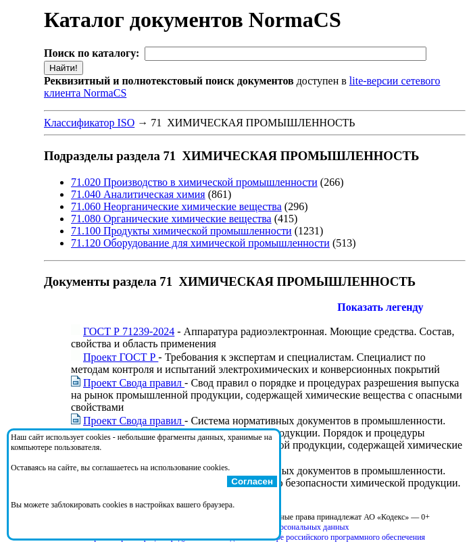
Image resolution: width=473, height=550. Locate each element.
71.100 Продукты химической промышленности (181, 230)
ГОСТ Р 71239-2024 (128, 331)
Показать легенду (380, 307)
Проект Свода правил (133, 383)
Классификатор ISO (89, 122)
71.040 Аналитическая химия (138, 194)
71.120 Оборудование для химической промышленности (200, 243)
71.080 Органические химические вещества (171, 218)
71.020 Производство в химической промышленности (194, 182)
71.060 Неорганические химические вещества (176, 206)
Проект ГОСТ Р (120, 357)
